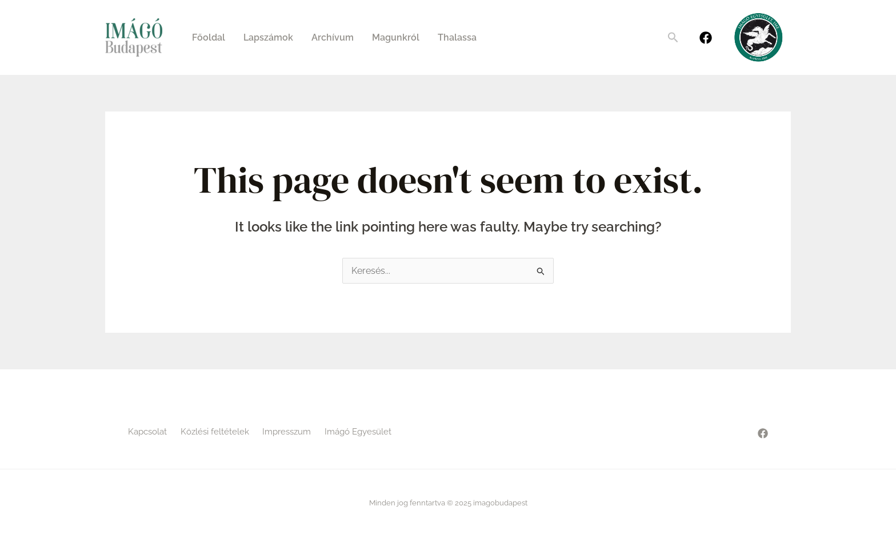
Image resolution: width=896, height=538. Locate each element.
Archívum (332, 37)
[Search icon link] (673, 38)
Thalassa (457, 37)
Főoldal (208, 37)
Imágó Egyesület (358, 432)
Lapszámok (268, 37)
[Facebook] (705, 37)
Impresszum (286, 432)
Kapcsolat (147, 432)
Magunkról (395, 37)
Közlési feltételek (215, 432)
